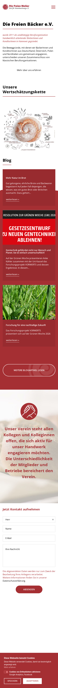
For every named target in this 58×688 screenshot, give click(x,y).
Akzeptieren (32, 681)
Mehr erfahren (10, 667)
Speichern (12, 681)
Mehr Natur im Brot (16, 235)
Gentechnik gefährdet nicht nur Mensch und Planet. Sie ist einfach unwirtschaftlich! (28, 308)
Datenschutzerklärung (14, 638)
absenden (29, 646)
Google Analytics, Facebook (24, 673)
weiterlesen (12, 256)
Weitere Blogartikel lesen (29, 427)
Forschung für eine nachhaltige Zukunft (26, 382)
